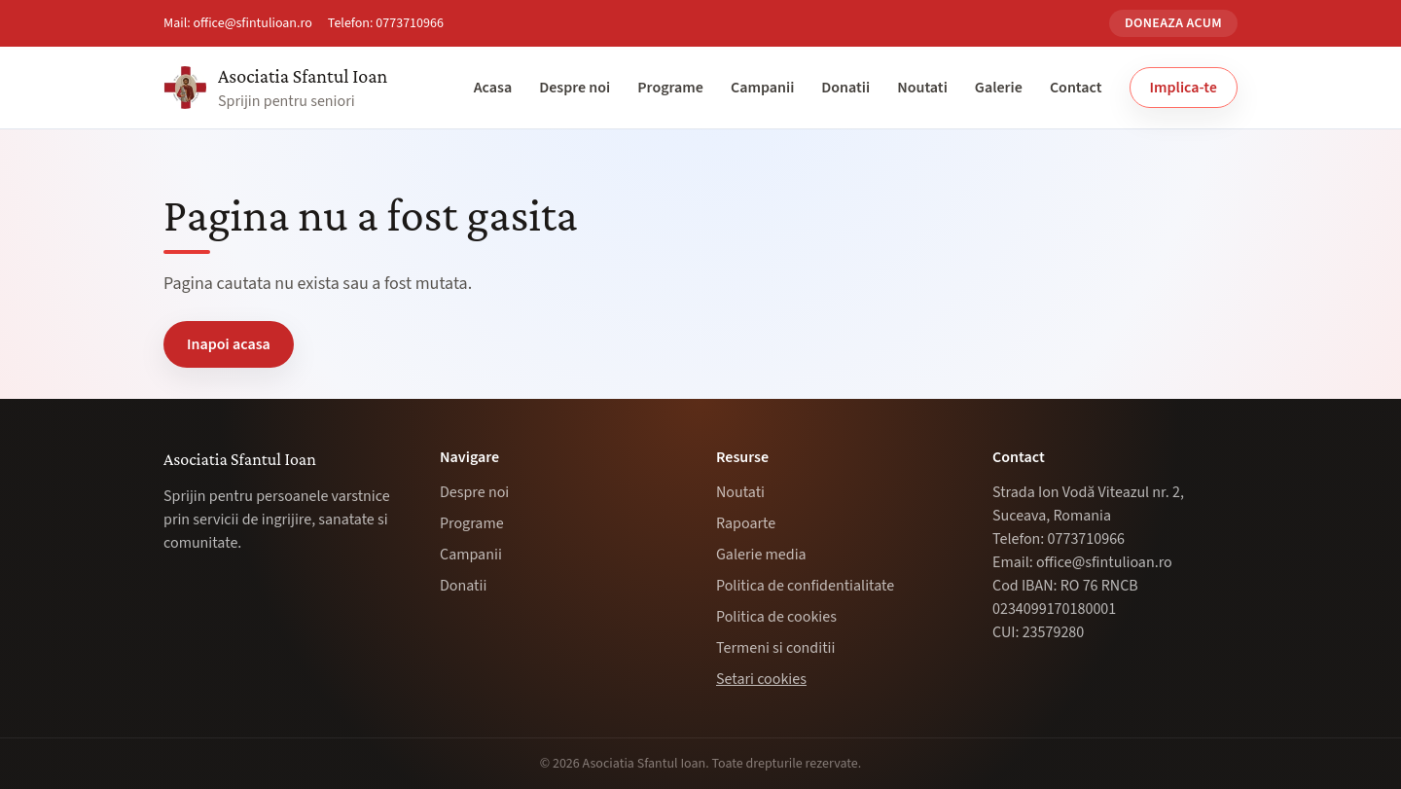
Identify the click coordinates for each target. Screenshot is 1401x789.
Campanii (762, 87)
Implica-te (1183, 87)
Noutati (922, 87)
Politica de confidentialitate (805, 585)
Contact (1076, 87)
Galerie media (761, 554)
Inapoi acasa (228, 344)
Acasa (493, 87)
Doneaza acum (1173, 23)
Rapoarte (745, 523)
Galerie (999, 87)
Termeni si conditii (775, 648)
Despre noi (574, 87)
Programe (670, 87)
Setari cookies (761, 679)
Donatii (845, 87)
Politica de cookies (776, 617)
